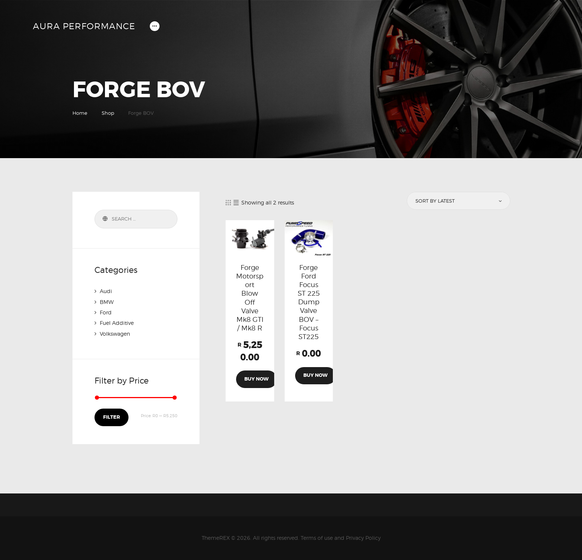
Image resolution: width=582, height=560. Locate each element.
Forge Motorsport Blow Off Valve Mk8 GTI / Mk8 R (249, 299)
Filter (111, 416)
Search (104, 219)
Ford (106, 312)
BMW (107, 301)
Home (79, 113)
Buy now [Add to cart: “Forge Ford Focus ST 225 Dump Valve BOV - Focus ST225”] (315, 378)
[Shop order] (458, 201)
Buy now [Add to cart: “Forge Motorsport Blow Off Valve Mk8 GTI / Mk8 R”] (257, 382)
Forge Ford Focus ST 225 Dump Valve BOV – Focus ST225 (309, 303)
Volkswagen (115, 333)
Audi (106, 291)
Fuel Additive (117, 322)
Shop (108, 113)
